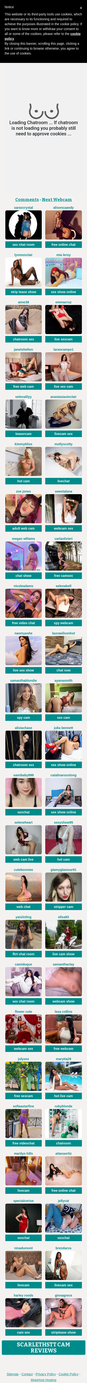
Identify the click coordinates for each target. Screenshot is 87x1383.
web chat (23, 907)
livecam (23, 1190)
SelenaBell (63, 586)
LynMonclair (23, 255)
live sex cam (63, 386)
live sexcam (63, 339)
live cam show (63, 954)
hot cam (23, 481)
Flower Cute (23, 1011)
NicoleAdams (23, 586)
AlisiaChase (23, 728)
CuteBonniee (23, 870)
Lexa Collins (63, 1011)
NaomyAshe (23, 633)
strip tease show (23, 292)
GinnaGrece (63, 1295)
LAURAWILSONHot (63, 633)
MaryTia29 (63, 1059)
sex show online (63, 292)
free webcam (63, 1049)
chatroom (63, 1143)
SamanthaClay (63, 964)
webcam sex (63, 528)
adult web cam (23, 528)
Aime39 (23, 302)
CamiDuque (23, 964)
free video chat (23, 623)
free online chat (63, 244)
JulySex (23, 1059)
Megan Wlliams (23, 539)
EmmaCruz (63, 302)
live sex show (23, 670)
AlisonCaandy (63, 207)
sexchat (23, 812)
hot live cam (63, 1096)
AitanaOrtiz (63, 1153)
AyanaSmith (63, 680)
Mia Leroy (63, 255)
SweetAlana (63, 491)
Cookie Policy (68, 1374)
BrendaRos (63, 1248)
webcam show (63, 1001)
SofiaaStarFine (23, 1106)
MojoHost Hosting (43, 1380)
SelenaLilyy (23, 397)
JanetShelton (23, 349)
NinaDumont (23, 1248)
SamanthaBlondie (23, 680)
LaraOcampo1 (64, 349)
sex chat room (24, 244)
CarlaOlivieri (64, 539)
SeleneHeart (23, 822)
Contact (27, 1374)
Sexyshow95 (63, 822)
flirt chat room (23, 954)
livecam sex (63, 434)
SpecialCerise (23, 1201)
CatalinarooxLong (64, 775)
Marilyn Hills (23, 1153)
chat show (23, 576)
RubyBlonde (63, 1106)
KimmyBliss (23, 444)
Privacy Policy (45, 1374)
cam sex (23, 1332)
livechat (64, 481)
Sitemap (13, 1374)
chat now (63, 670)
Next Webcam (57, 199)
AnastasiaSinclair (63, 397)
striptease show (63, 1332)
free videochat (24, 1143)
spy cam (23, 717)
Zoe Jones (23, 491)
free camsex (63, 576)
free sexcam (23, 1096)
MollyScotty (64, 444)
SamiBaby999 (23, 775)
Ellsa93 (63, 917)
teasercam (24, 434)
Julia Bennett (63, 728)
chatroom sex (23, 339)
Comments (27, 199)
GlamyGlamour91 (63, 870)
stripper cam (63, 907)
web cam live (23, 859)
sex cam (63, 717)
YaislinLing (23, 917)
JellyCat (63, 1201)
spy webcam (63, 623)
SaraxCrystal (23, 207)
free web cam (23, 386)
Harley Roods (23, 1295)
